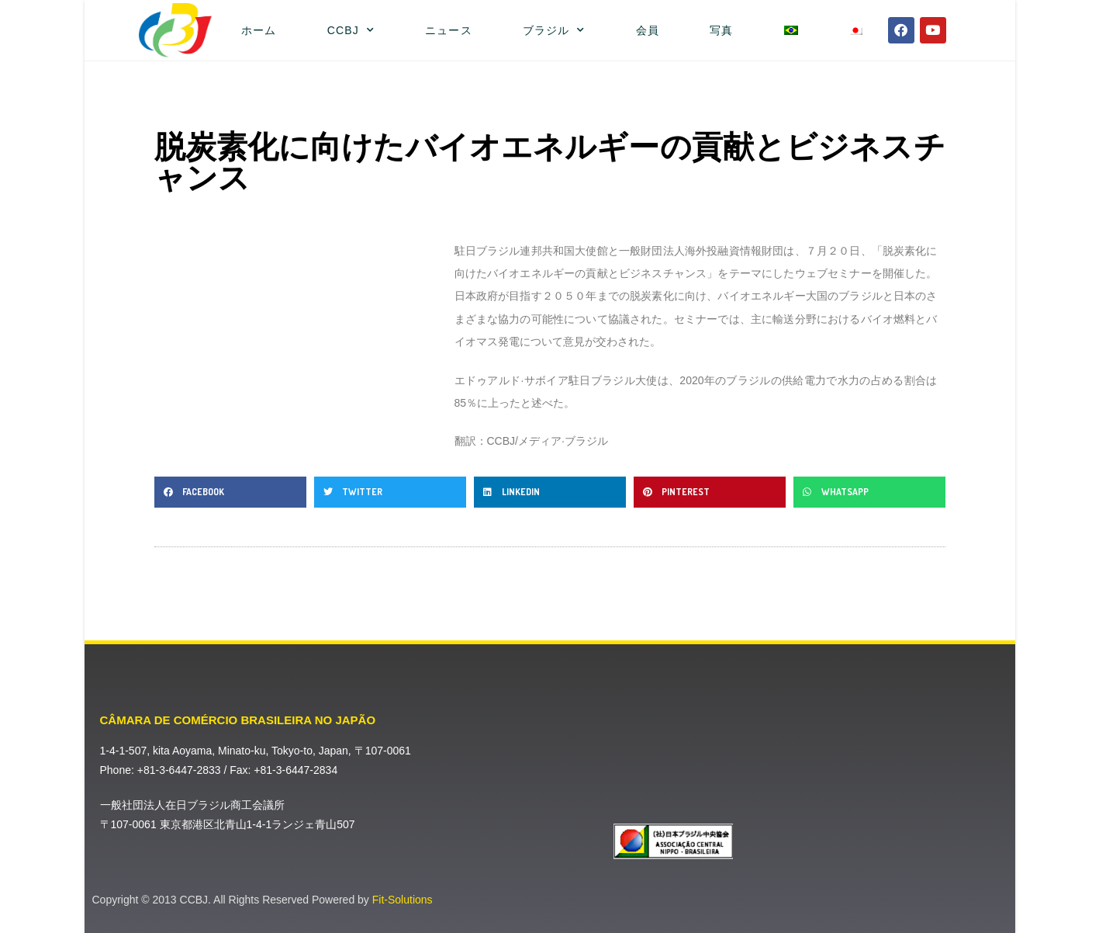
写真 (721, 30)
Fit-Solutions (402, 899)
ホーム (258, 30)
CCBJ (351, 30)
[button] (230, 492)
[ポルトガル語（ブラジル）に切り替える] (791, 30)
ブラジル (554, 30)
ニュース (448, 30)
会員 (647, 30)
